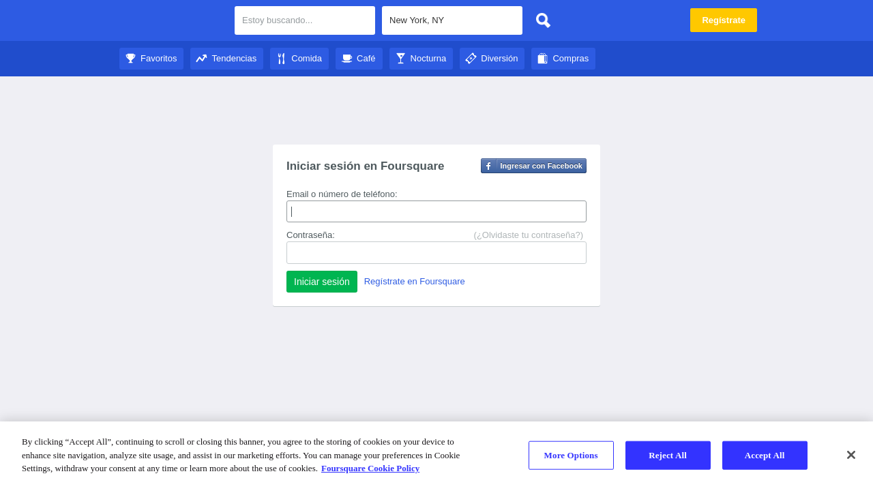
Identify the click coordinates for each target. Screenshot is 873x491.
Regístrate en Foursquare (414, 281)
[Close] (851, 455)
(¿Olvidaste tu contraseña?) (528, 235)
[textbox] (452, 20)
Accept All (765, 455)
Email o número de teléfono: (342, 194)
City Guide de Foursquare (172, 21)
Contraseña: (310, 235)
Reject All (668, 455)
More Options (571, 455)
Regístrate (723, 20)
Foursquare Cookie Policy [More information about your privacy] (370, 468)
